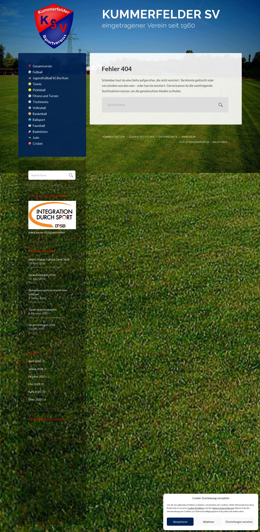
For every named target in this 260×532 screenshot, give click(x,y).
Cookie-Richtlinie (195, 508)
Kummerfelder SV (161, 14)
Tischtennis (40, 102)
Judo (36, 137)
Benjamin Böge (199, 142)
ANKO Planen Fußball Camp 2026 (49, 259)
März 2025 (35, 399)
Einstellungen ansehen (239, 521)
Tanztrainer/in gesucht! (42, 309)
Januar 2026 (35, 368)
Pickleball (39, 90)
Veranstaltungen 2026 (41, 274)
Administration (113, 136)
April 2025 (34, 391)
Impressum (189, 136)
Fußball (37, 72)
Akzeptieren (180, 521)
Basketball (40, 114)
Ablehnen (208, 521)
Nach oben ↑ (221, 142)
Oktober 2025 (37, 376)
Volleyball (39, 108)
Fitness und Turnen (45, 96)
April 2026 (34, 361)
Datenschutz (168, 136)
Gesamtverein (42, 66)
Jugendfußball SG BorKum (50, 78)
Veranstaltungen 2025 (41, 324)
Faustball (39, 126)
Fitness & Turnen (38, 317)
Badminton (40, 132)
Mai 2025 (34, 384)
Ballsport (39, 120)
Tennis (37, 84)
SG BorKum (52, 267)
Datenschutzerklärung (223, 508)
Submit (70, 174)
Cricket (38, 143)
